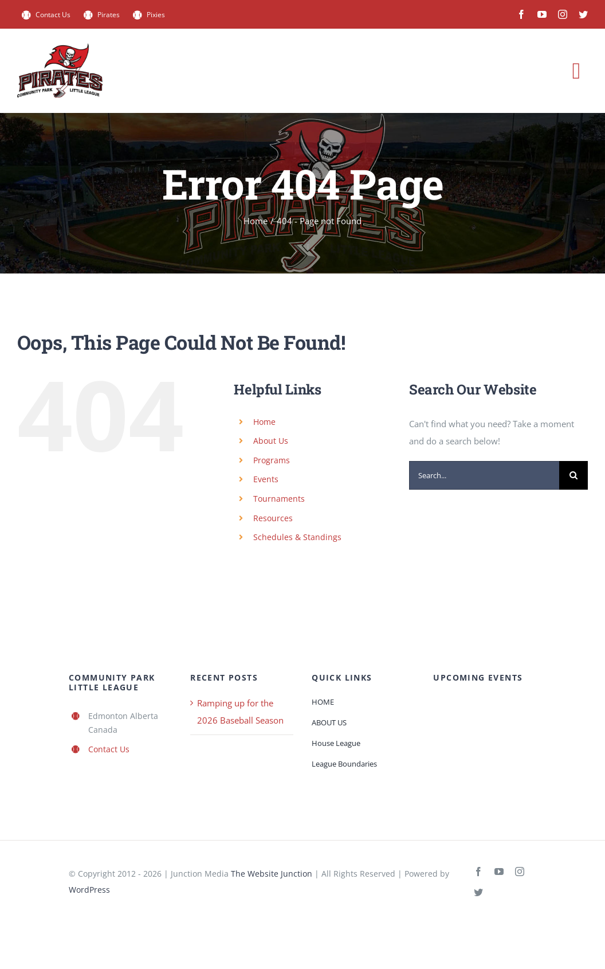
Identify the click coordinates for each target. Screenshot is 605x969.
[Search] (573, 475)
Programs (271, 460)
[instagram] (562, 14)
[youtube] (542, 14)
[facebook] (521, 14)
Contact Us (108, 749)
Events (265, 479)
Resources (273, 518)
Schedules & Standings (297, 537)
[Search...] (484, 475)
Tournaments (279, 498)
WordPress (89, 889)
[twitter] (583, 14)
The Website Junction (271, 873)
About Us (270, 440)
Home (264, 421)
